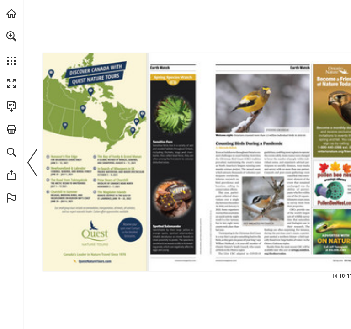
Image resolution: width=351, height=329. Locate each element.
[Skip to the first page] (335, 276)
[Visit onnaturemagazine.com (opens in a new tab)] (11, 13)
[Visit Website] (185, 260)
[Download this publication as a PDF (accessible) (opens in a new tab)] (11, 106)
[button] (11, 36)
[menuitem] (11, 48)
